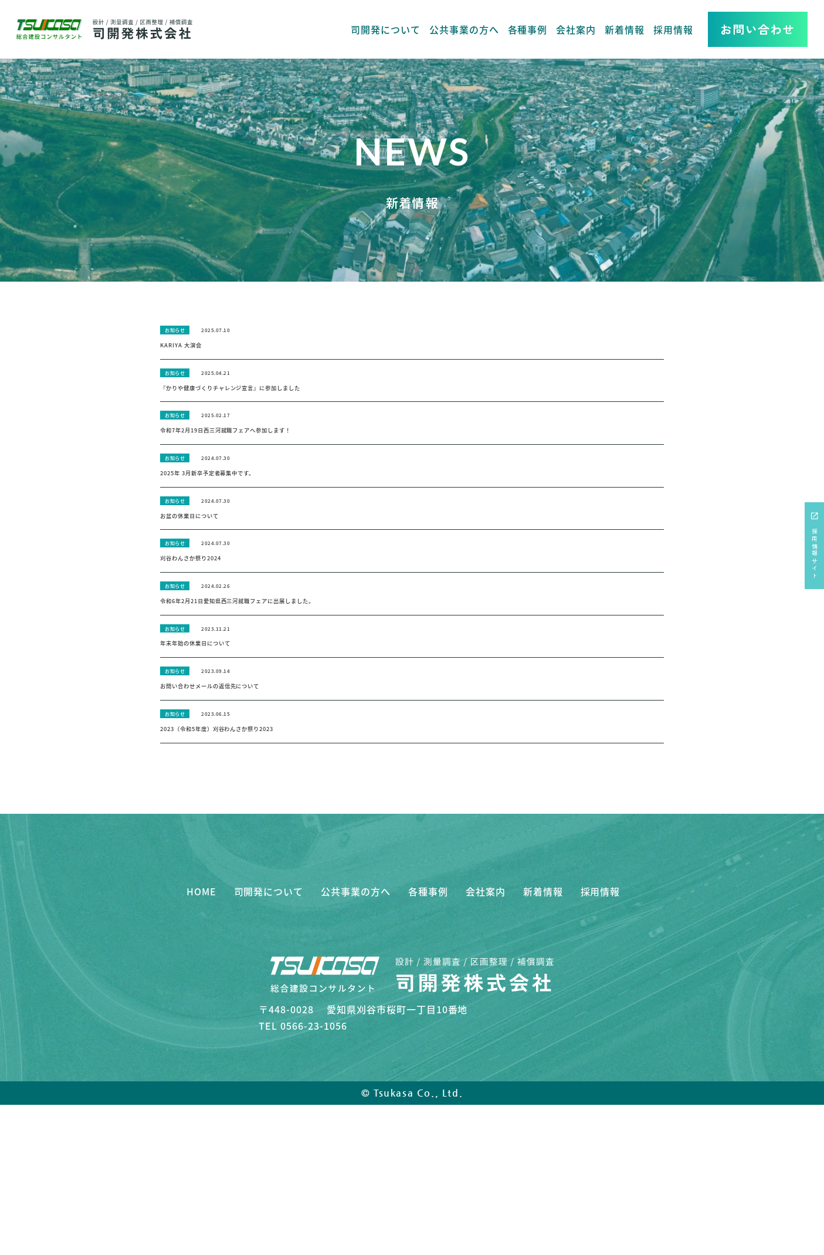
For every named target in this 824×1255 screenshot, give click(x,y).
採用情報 (673, 29)
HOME (201, 1022)
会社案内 (576, 29)
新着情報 (625, 29)
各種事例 (528, 29)
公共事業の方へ (464, 29)
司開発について (386, 29)
